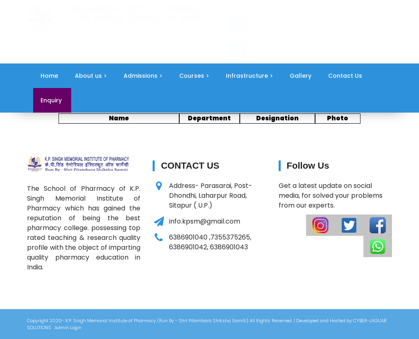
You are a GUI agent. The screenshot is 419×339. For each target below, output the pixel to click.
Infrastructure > (249, 76)
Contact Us (345, 76)
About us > (91, 76)
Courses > (194, 76)
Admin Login (67, 327)
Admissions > (143, 76)
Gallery (300, 76)
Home (49, 76)
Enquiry (51, 100)
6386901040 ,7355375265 (288, 22)
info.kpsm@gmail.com (287, 50)
